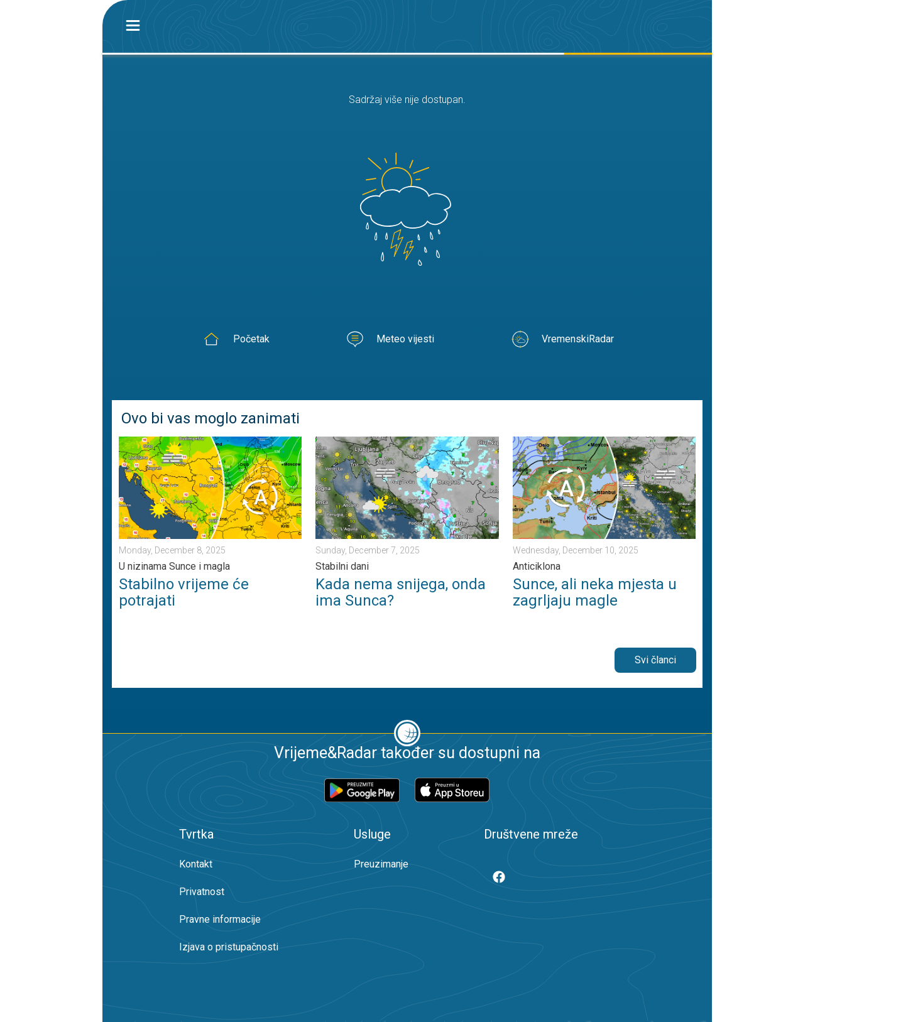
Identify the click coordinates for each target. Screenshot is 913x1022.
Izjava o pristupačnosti (228, 947)
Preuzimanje (381, 864)
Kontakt (195, 864)
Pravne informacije (220, 919)
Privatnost (201, 892)
